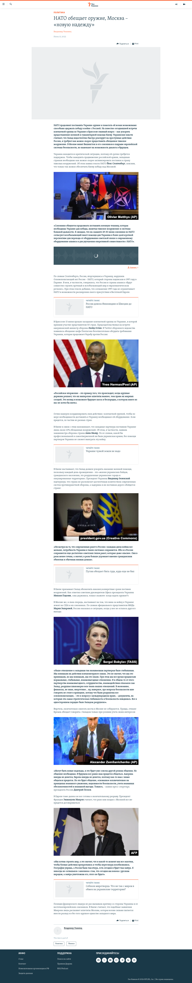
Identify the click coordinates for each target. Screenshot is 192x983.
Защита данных (26, 974)
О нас (21, 959)
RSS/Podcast (62, 969)
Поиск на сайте (64, 959)
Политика (59, 12)
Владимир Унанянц (62, 32)
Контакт (22, 964)
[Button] (122, 44)
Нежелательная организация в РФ (34, 969)
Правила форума (64, 964)
